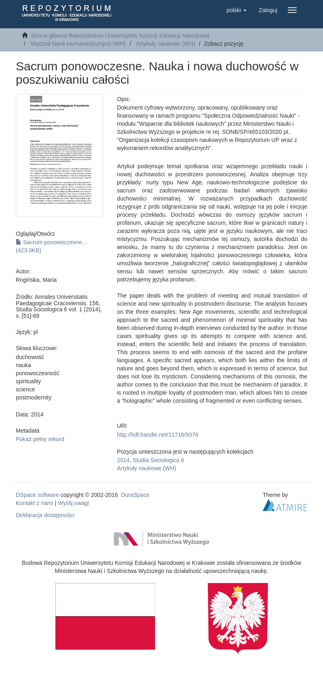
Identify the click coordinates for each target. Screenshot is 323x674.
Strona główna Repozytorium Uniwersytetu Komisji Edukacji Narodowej (120, 35)
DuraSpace (135, 495)
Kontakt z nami (34, 503)
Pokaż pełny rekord (40, 439)
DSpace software (37, 495)
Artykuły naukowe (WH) (165, 43)
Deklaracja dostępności (45, 515)
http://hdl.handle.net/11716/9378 (157, 434)
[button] (236, 10)
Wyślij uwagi (73, 503)
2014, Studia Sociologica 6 (150, 460)
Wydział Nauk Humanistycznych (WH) (78, 43)
